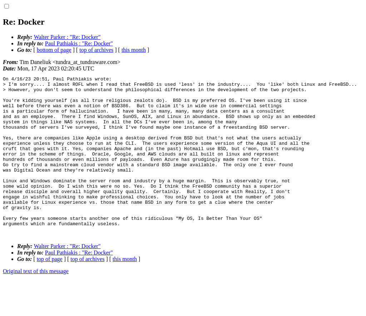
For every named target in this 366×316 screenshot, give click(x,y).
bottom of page (54, 50)
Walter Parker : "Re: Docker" (67, 37)
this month (134, 50)
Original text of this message (36, 303)
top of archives (96, 50)
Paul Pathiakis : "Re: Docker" (79, 43)
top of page (50, 291)
